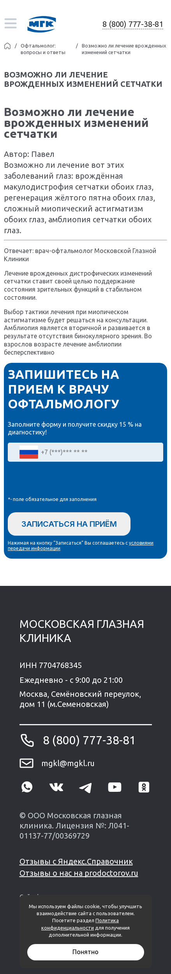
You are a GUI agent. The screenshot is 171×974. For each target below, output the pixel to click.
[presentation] (67, 481)
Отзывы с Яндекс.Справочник (76, 861)
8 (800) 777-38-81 (132, 23)
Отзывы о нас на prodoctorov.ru (78, 873)
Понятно (85, 951)
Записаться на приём (69, 524)
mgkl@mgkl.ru (68, 763)
